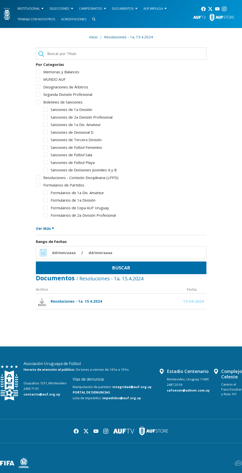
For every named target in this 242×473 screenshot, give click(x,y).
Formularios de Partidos (60, 185)
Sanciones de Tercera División (72, 139)
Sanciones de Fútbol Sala (67, 154)
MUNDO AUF (51, 79)
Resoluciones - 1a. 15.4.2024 (128, 36)
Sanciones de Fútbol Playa (69, 162)
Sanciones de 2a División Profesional (77, 117)
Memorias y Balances (57, 71)
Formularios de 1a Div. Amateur (73, 192)
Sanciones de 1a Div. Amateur (72, 124)
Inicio (93, 36)
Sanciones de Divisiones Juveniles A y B (80, 169)
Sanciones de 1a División (67, 109)
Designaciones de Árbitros (62, 86)
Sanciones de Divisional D (68, 132)
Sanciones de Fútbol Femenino (72, 147)
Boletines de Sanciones (59, 102)
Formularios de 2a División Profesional (79, 215)
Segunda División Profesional (64, 94)
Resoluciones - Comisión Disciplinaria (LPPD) (77, 177)
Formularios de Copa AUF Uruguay (76, 207)
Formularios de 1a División (69, 200)
